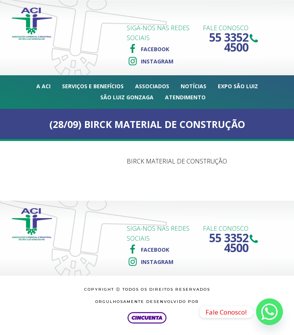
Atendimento (185, 97)
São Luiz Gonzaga (127, 97)
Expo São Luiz (238, 86)
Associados (152, 86)
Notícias (193, 86)
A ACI (43, 86)
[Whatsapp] (269, 312)
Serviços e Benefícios (93, 86)
